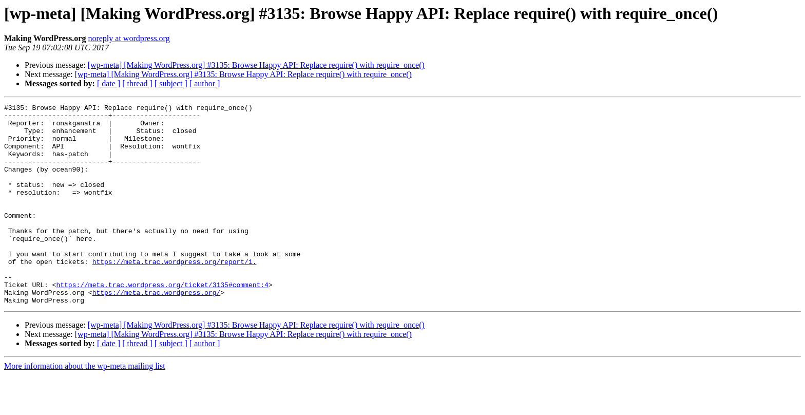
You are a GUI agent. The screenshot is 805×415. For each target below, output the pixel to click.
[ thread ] (137, 83)
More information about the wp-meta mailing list (84, 406)
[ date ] (108, 83)
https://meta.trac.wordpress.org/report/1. (174, 293)
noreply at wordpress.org (128, 38)
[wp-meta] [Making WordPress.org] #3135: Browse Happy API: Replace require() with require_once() (256, 65)
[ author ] (204, 83)
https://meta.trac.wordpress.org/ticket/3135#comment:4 (162, 321)
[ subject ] (171, 83)
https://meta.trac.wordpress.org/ (156, 330)
